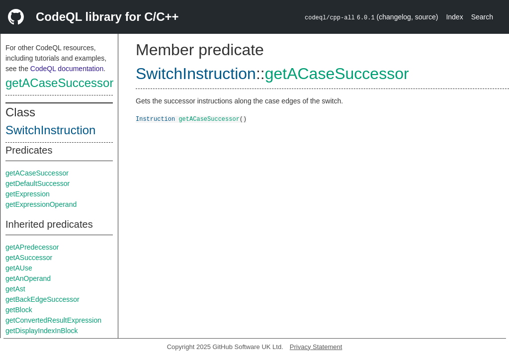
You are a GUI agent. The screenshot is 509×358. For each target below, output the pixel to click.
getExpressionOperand (41, 204)
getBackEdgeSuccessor (42, 299)
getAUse (18, 268)
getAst (15, 289)
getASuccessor (28, 258)
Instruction (155, 118)
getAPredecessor (32, 247)
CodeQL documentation (66, 69)
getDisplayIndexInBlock (41, 331)
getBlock (18, 310)
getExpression (27, 194)
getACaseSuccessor (59, 83)
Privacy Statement (316, 347)
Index (454, 17)
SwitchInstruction (50, 130)
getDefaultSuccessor (37, 183)
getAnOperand (28, 278)
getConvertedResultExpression (53, 320)
